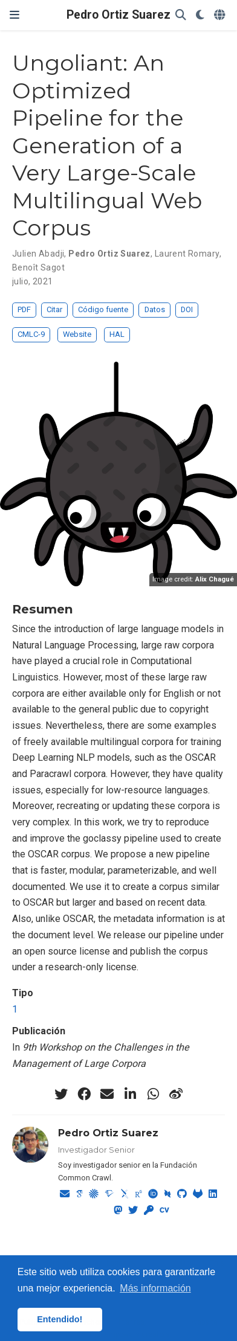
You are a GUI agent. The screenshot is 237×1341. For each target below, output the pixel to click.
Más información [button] (155, 1288)
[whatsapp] (153, 1094)
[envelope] (107, 1094)
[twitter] (61, 1094)
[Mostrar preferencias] (200, 15)
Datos (154, 309)
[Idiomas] (220, 15)
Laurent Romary (187, 253)
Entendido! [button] (59, 1319)
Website (77, 334)
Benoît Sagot (38, 267)
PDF (24, 309)
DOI (187, 309)
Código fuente (103, 309)
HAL (117, 334)
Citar (54, 309)
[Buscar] (180, 15)
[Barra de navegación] (14, 15)
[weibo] (176, 1094)
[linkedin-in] (130, 1094)
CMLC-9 (31, 334)
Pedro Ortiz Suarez (118, 15)
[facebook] (84, 1094)
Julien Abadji (38, 253)
